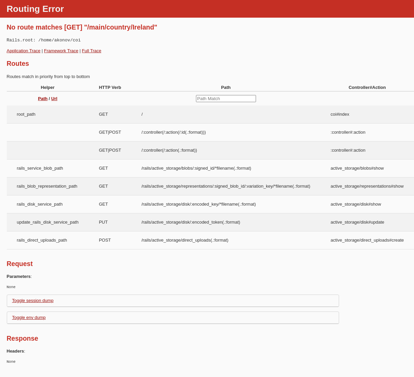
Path (42, 98)
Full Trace (91, 50)
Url (54, 98)
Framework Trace (61, 50)
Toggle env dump (29, 317)
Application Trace (24, 50)
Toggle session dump (33, 300)
